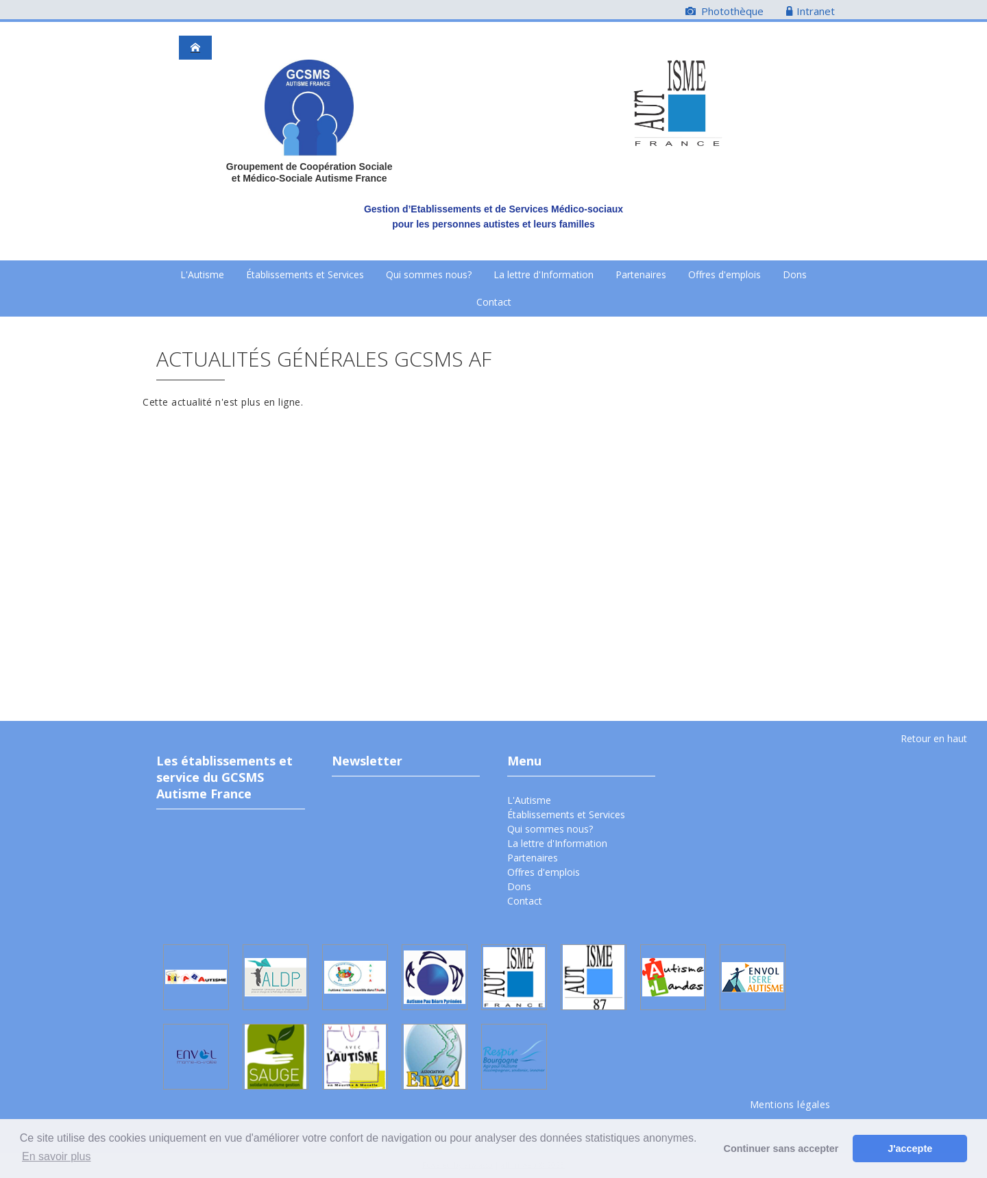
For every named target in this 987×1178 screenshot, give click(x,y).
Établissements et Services (305, 274)
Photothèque (724, 11)
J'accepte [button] (910, 1148)
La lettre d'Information (544, 274)
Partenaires (641, 274)
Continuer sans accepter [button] (781, 1148)
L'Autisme (202, 274)
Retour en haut (934, 738)
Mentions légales (790, 1104)
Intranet (810, 11)
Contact (493, 301)
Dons (795, 274)
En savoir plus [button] (56, 1156)
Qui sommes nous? (429, 274)
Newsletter (367, 760)
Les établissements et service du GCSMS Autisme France (224, 777)
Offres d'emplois (724, 274)
